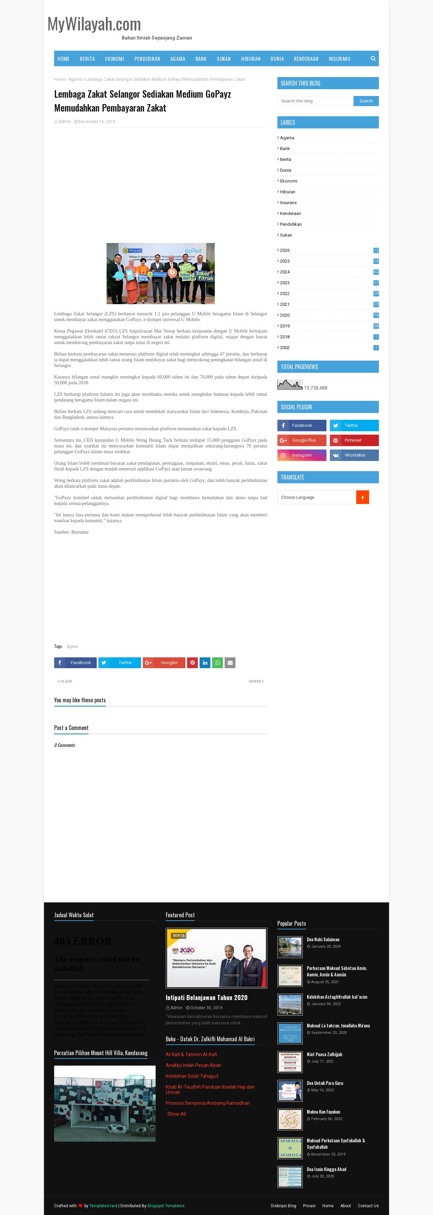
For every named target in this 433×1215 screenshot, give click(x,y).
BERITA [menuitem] (87, 58)
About (345, 1206)
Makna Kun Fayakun (323, 1112)
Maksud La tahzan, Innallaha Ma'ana (338, 1025)
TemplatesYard (103, 1206)
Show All (176, 1114)
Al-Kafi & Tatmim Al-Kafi (191, 1054)
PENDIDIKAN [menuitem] (147, 58)
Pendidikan (291, 224)
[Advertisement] (160, 182)
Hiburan (287, 191)
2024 (329, 271)
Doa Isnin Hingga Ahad (326, 1169)
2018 (329, 336)
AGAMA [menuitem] (177, 58)
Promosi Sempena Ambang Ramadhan (208, 1103)
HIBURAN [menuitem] (251, 58)
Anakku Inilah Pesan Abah (193, 1065)
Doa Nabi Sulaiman (323, 939)
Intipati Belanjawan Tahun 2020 (207, 997)
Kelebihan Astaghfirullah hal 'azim (337, 997)
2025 (329, 261)
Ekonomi (288, 181)
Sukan (286, 235)
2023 (329, 282)
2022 (329, 293)
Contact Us (368, 1206)
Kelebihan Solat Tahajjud (192, 1076)
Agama (75, 79)
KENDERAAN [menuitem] (306, 58)
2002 (329, 347)
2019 (329, 326)
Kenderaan (290, 213)
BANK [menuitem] (201, 58)
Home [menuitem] (64, 58)
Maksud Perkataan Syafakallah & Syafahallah (336, 1143)
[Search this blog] (315, 101)
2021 (329, 304)
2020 (329, 315)
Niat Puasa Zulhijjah (324, 1054)
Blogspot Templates (166, 1206)
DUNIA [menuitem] (277, 58)
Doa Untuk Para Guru (325, 1083)
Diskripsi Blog (283, 1206)
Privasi (309, 1206)
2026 (329, 250)
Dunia (285, 170)
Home (59, 79)
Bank (285, 148)
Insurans (288, 202)
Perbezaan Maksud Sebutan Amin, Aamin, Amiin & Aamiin (337, 971)
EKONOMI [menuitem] (114, 58)
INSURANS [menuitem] (340, 58)
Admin (65, 121)
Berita (285, 159)
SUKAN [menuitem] (224, 58)
